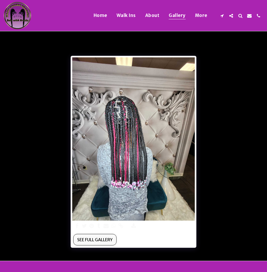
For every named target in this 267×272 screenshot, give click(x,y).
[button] (222, 15)
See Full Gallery (95, 239)
